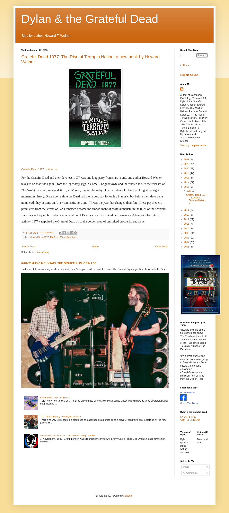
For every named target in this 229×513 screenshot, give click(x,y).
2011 (187, 223)
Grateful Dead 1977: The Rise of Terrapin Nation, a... (196, 199)
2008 (187, 237)
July (189, 190)
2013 (187, 214)
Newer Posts (29, 246)
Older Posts (161, 246)
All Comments (190, 473)
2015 (187, 187)
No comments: (47, 232)
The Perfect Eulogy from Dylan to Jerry (60, 416)
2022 (187, 164)
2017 (187, 182)
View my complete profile (193, 145)
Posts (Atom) (42, 252)
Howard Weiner (187, 392)
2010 (187, 228)
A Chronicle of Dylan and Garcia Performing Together (68, 435)
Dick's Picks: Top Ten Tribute (55, 397)
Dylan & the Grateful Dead (89, 18)
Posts (185, 466)
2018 (187, 177)
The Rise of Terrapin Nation (62, 237)
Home (95, 246)
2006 (187, 246)
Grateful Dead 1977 (39, 237)
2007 (187, 242)
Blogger (129, 495)
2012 (187, 219)
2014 (187, 210)
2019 (187, 173)
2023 (187, 159)
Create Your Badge (189, 403)
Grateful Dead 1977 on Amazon (39, 169)
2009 (187, 233)
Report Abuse (189, 74)
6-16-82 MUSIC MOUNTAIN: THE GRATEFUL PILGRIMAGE (58, 263)
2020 (187, 168)
